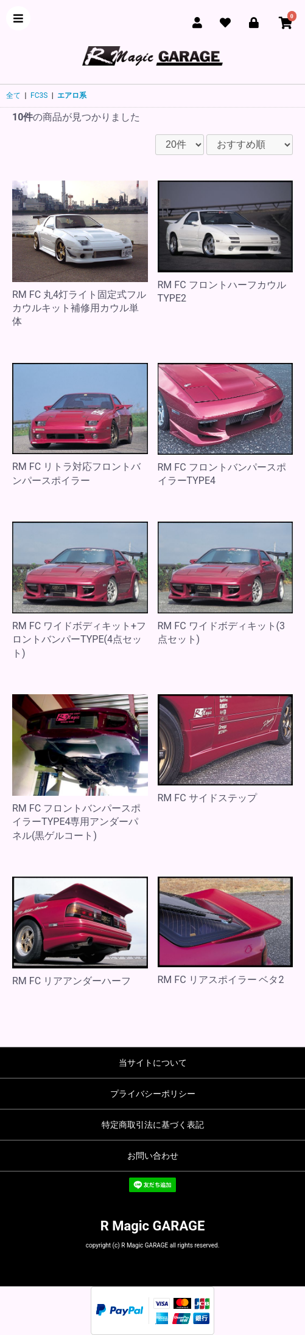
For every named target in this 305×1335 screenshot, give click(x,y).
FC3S (38, 95)
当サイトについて (153, 1063)
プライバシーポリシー (152, 1094)
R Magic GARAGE (152, 1225)
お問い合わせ (152, 1156)
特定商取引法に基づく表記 (153, 1125)
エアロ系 (71, 95)
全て (13, 95)
